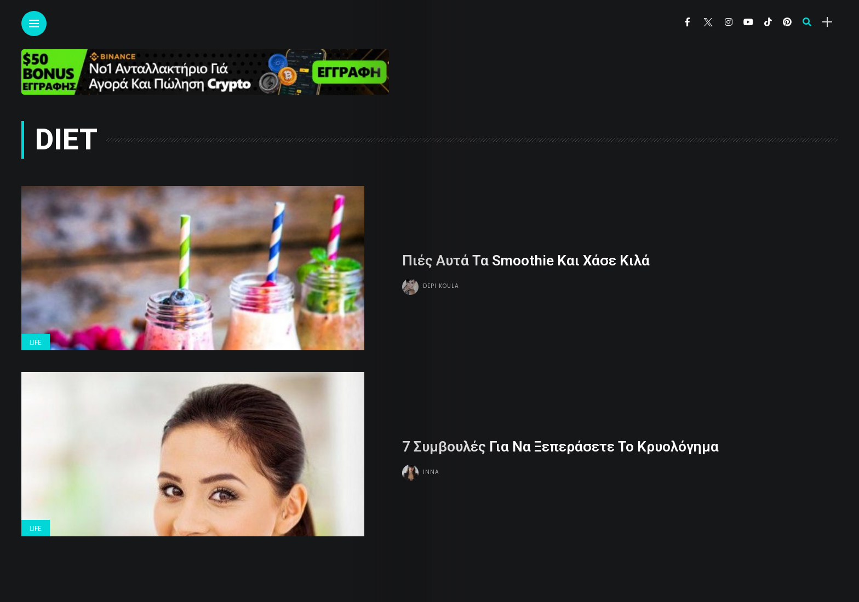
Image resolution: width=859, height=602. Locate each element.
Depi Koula (441, 286)
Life (36, 342)
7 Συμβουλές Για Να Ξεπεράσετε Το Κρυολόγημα (560, 446)
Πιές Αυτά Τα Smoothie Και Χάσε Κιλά (526, 260)
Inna (431, 472)
